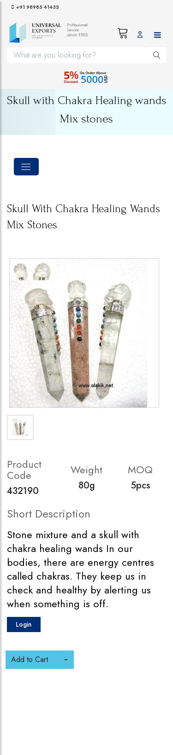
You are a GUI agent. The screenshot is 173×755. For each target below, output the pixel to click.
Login (24, 624)
